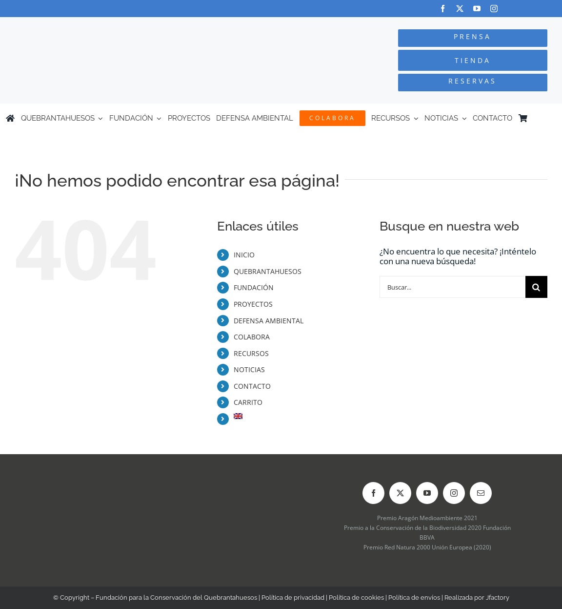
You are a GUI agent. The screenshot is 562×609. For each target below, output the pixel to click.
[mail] (481, 493)
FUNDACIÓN (254, 287)
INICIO (244, 254)
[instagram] (494, 8)
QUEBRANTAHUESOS (267, 271)
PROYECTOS (253, 304)
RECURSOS (251, 353)
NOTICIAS (249, 369)
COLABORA (252, 336)
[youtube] (477, 8)
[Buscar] (536, 287)
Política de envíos (414, 597)
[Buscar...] (452, 287)
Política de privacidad (292, 597)
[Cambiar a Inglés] (551, 118)
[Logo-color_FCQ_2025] (105, 26)
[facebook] (442, 8)
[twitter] (459, 8)
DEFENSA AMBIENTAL (268, 320)
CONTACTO (252, 386)
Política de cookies (356, 597)
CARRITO (248, 402)
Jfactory (497, 597)
